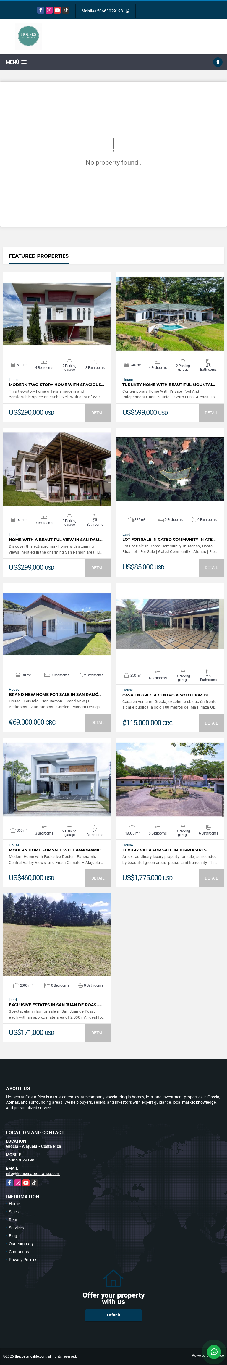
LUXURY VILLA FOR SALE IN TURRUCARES (164, 850)
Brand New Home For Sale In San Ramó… (55, 694)
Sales (14, 1211)
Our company (21, 1243)
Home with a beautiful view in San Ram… (56, 540)
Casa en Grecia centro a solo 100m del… (168, 695)
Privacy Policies (23, 1259)
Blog (13, 1235)
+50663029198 (109, 11)
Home (14, 1203)
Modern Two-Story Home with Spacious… (56, 385)
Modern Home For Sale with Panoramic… (56, 850)
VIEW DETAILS (57, 314)
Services (16, 1227)
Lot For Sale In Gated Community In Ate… (169, 539)
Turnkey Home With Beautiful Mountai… (168, 385)
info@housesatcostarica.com (33, 1173)
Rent (13, 1219)
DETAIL (98, 412)
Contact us (19, 1251)
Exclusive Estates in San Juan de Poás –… (55, 1005)
